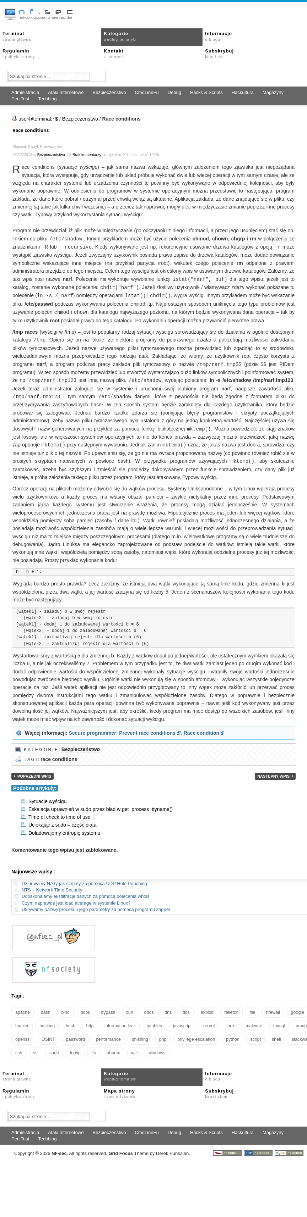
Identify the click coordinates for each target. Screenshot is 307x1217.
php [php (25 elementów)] (163, 1034)
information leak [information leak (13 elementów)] (120, 1020)
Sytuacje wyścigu (47, 796)
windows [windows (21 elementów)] (157, 1047)
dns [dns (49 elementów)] (168, 1007)
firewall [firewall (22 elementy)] (273, 1007)
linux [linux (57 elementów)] (230, 1020)
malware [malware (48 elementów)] (254, 1020)
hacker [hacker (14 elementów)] (22, 1020)
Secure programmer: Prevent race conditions (122, 728)
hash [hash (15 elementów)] (70, 1020)
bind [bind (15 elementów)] (65, 1007)
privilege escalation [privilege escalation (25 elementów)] (196, 1034)
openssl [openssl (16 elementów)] (23, 1034)
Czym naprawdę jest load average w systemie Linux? (76, 898)
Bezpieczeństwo (109, 92)
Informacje (218, 36)
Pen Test (20, 98)
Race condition (201, 728)
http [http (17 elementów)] (90, 1020)
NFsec (59, 1148)
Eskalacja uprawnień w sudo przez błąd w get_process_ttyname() (100, 804)
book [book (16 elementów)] (85, 1007)
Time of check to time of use (59, 812)
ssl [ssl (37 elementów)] (35, 1047)
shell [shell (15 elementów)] (276, 1034)
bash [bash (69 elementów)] (45, 1007)
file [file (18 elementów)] (252, 1007)
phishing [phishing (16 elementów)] (139, 1034)
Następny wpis (273, 771)
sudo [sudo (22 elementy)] (54, 1047)
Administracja (25, 92)
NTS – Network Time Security (52, 885)
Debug (174, 92)
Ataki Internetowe (66, 92)
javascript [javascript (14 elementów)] (182, 1020)
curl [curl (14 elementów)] (129, 1007)
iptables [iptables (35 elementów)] (154, 1020)
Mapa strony (119, 1088)
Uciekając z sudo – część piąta (62, 820)
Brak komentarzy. (87, 154)
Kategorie (120, 36)
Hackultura (243, 92)
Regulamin (18, 53)
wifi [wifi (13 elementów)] (134, 1047)
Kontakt (114, 53)
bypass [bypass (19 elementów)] (108, 1007)
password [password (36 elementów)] (75, 1034)
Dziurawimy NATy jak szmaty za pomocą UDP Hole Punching (84, 878)
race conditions (59, 754)
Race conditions (30, 130)
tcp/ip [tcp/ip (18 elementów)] (75, 1047)
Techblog (47, 98)
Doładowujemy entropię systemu (64, 828)
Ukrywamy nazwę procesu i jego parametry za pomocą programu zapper (96, 904)
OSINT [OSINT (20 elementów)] (48, 1034)
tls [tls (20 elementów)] (93, 1047)
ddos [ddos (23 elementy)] (149, 1007)
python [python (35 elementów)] (232, 1034)
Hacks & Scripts (206, 92)
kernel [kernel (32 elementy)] (209, 1020)
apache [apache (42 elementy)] (22, 1007)
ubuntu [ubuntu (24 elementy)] (113, 1047)
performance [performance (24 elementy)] (108, 1034)
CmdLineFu (146, 92)
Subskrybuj (219, 53)
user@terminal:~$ (38, 119)
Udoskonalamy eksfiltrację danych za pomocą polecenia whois (86, 891)
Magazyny (273, 92)
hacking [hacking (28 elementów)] (47, 1020)
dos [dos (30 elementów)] (186, 1007)
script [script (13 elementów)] (255, 1034)
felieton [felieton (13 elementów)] (231, 1007)
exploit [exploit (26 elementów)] (207, 1007)
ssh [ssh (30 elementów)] (18, 1047)
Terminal (16, 36)
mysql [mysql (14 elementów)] (279, 1020)
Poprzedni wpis (34, 771)
